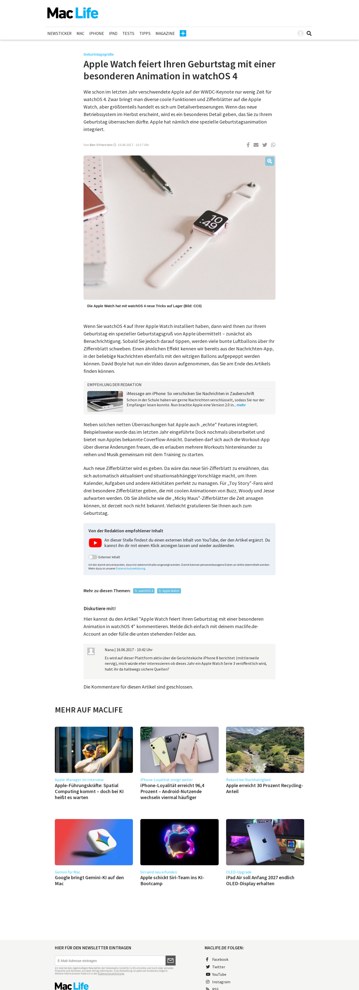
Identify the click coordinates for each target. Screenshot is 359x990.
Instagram (218, 981)
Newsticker (59, 33)
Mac (80, 33)
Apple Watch (171, 591)
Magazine (165, 33)
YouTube (216, 974)
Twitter (215, 966)
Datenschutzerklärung (130, 568)
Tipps (145, 33)
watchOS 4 (146, 591)
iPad (113, 33)
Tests (128, 33)
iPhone (96, 33)
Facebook (217, 959)
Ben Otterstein (101, 144)
